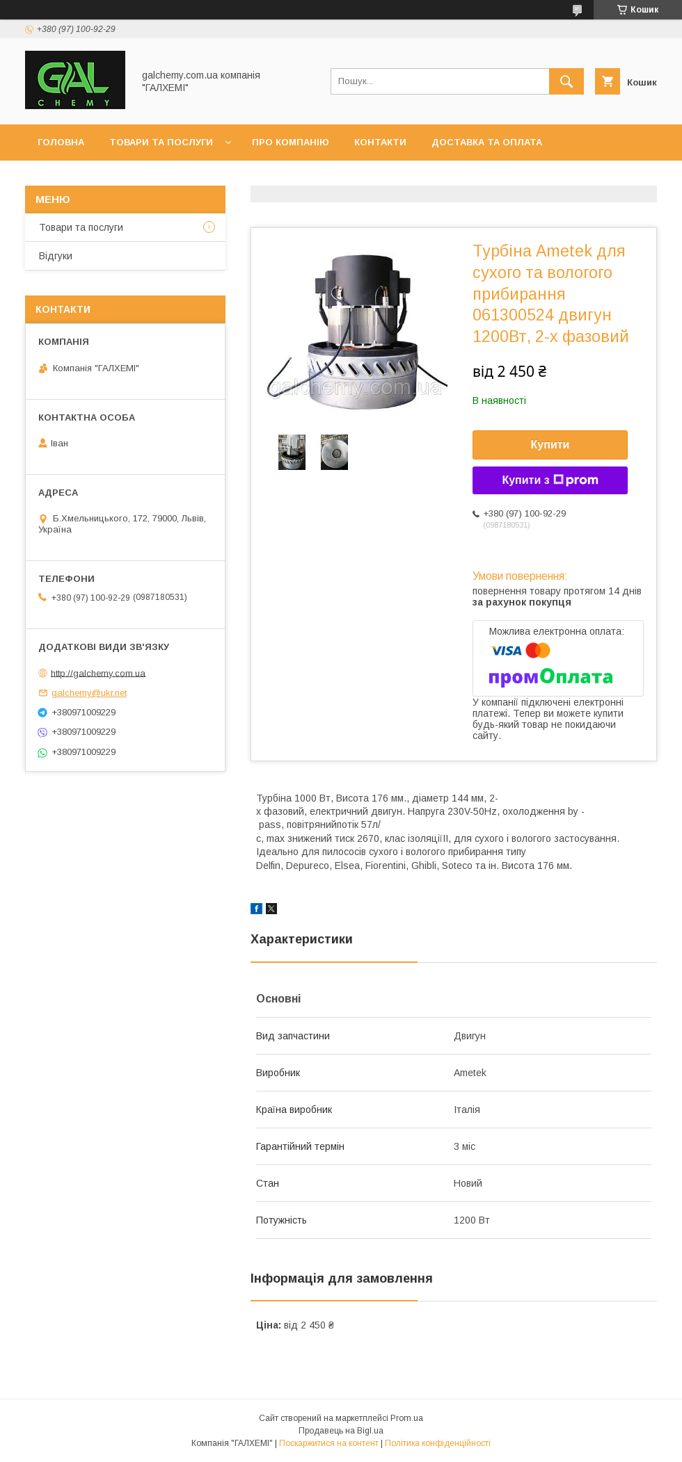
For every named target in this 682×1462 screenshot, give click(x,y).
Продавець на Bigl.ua (341, 1431)
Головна (61, 142)
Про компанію (290, 142)
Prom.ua (406, 1418)
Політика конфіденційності (438, 1443)
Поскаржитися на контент (329, 1443)
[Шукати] (566, 81)
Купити (550, 444)
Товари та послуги (161, 142)
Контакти (380, 142)
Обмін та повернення (96, 178)
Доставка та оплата (486, 142)
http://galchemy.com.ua (98, 672)
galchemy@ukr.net (89, 693)
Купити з (550, 480)
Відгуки (55, 255)
